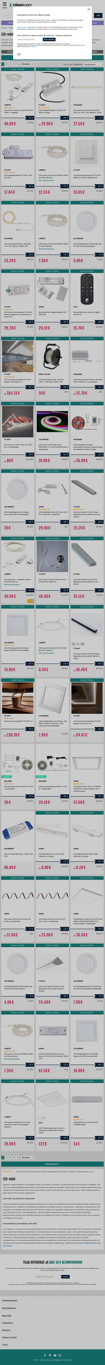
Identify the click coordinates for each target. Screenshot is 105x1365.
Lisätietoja (33, 46)
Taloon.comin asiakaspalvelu (27, 27)
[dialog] (52, 682)
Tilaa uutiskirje (49, 39)
